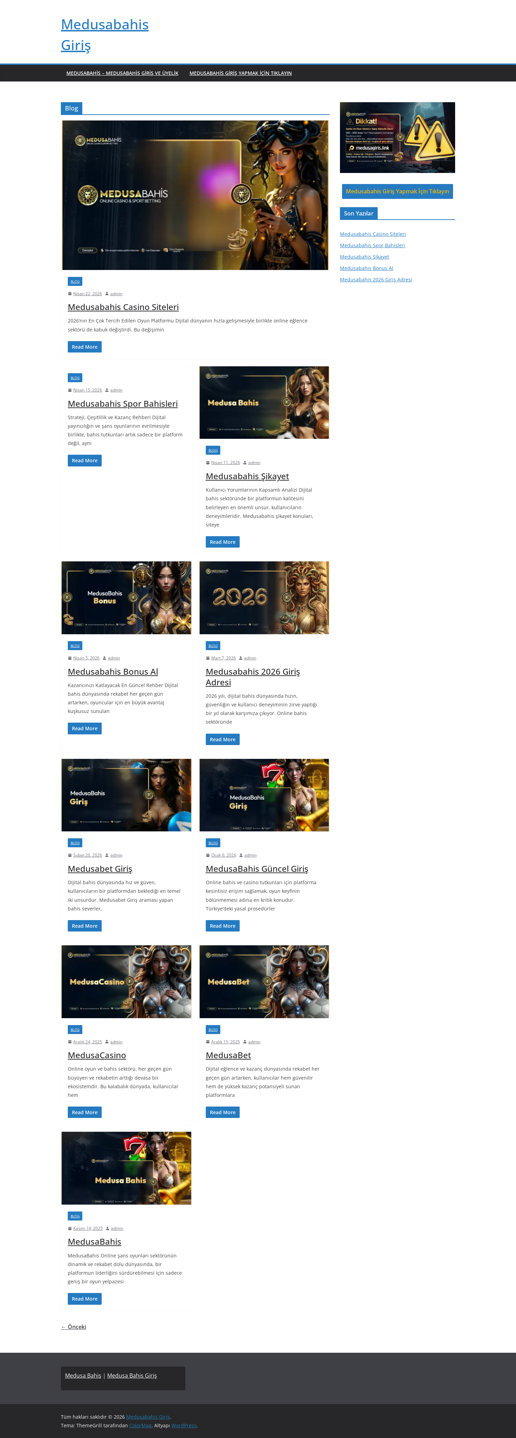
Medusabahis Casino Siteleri (123, 306)
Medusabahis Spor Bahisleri (123, 403)
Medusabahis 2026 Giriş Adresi (253, 677)
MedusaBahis (94, 1241)
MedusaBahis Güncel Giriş (257, 868)
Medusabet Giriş (100, 868)
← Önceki (73, 1327)
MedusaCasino (97, 1055)
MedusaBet (228, 1055)
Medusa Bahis (83, 1375)
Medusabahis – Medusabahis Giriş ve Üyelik (122, 73)
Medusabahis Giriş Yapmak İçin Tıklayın (241, 73)
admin (116, 294)
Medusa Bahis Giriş (132, 1375)
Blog (75, 281)
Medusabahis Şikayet (247, 476)
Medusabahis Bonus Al (113, 671)
